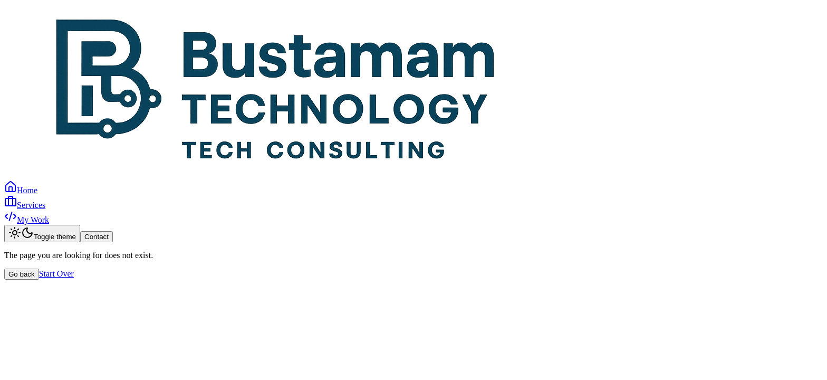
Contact (96, 237)
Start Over (56, 273)
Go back (21, 274)
